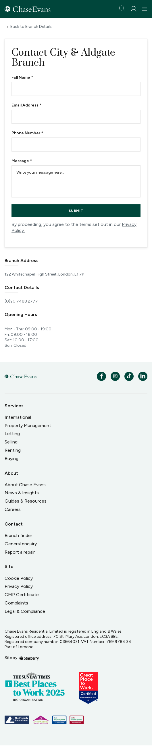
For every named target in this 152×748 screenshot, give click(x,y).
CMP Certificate (22, 594)
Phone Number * (27, 133)
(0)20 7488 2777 (21, 301)
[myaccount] (133, 8)
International (18, 417)
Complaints (16, 603)
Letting (12, 433)
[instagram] (115, 376)
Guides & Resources (26, 501)
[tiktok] (129, 376)
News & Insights (22, 492)
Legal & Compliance (25, 611)
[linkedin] (142, 376)
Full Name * (22, 77)
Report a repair (20, 552)
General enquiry (21, 544)
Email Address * (26, 105)
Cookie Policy (19, 578)
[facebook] (101, 376)
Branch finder (18, 535)
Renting (13, 450)
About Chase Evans (25, 484)
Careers (13, 509)
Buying (11, 458)
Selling (11, 442)
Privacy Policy (19, 586)
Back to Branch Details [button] (31, 27)
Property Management (28, 425)
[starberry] (29, 657)
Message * (21, 161)
